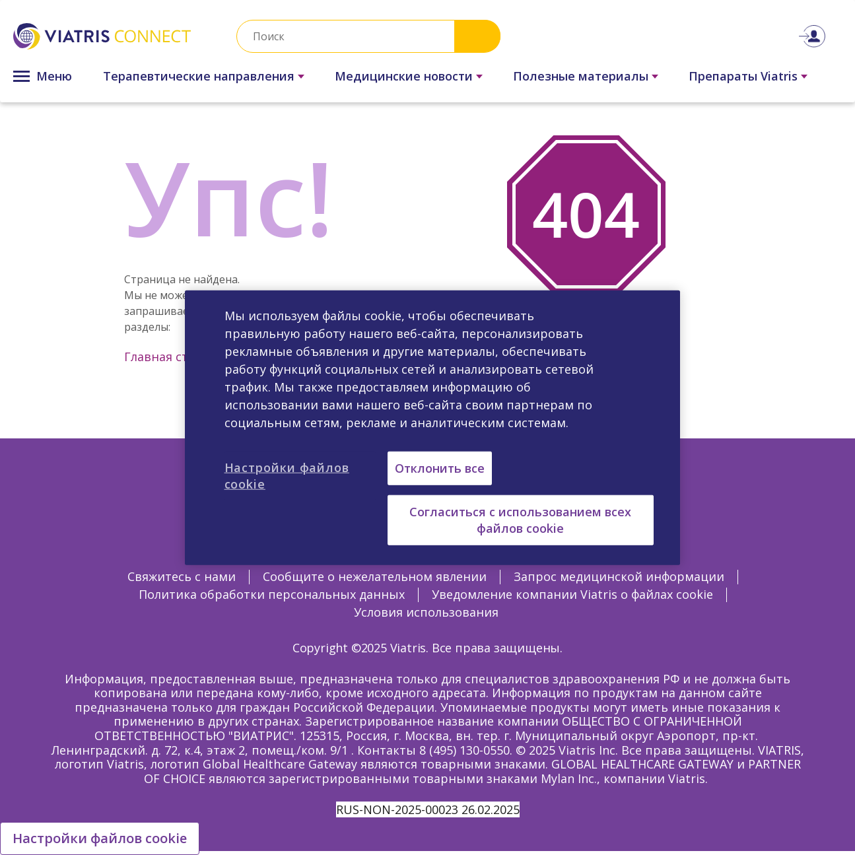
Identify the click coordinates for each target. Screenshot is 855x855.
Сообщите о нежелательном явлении (375, 576)
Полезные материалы (580, 76)
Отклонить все (440, 467)
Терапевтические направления (198, 76)
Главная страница (178, 356)
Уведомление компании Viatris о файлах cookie (572, 594)
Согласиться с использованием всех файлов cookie (520, 519)
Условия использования (426, 612)
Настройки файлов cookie (100, 838)
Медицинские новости (404, 76)
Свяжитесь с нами (181, 576)
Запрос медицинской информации (619, 576)
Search (477, 36)
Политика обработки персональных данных (272, 594)
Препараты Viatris (743, 76)
